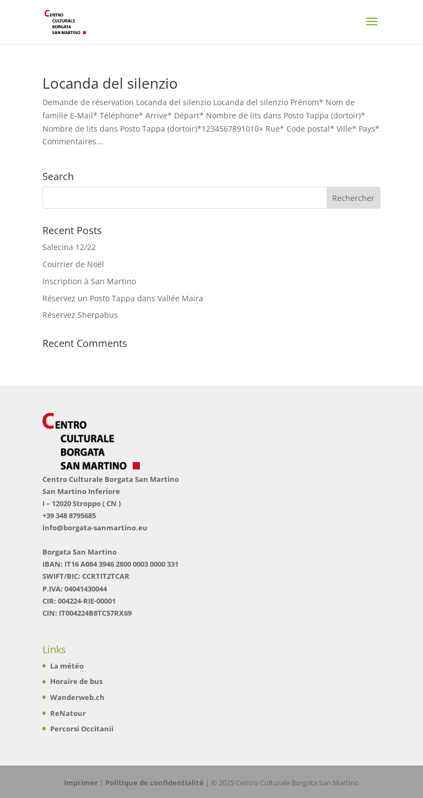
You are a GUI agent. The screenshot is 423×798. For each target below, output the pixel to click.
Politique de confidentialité (154, 783)
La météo (67, 666)
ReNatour (68, 713)
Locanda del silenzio (110, 83)
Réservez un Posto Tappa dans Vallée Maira (122, 298)
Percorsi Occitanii (81, 729)
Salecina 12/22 (69, 247)
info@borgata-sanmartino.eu (95, 528)
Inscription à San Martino (89, 281)
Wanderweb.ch (77, 697)
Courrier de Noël (73, 264)
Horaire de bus (76, 681)
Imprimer (81, 783)
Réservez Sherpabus (80, 315)
